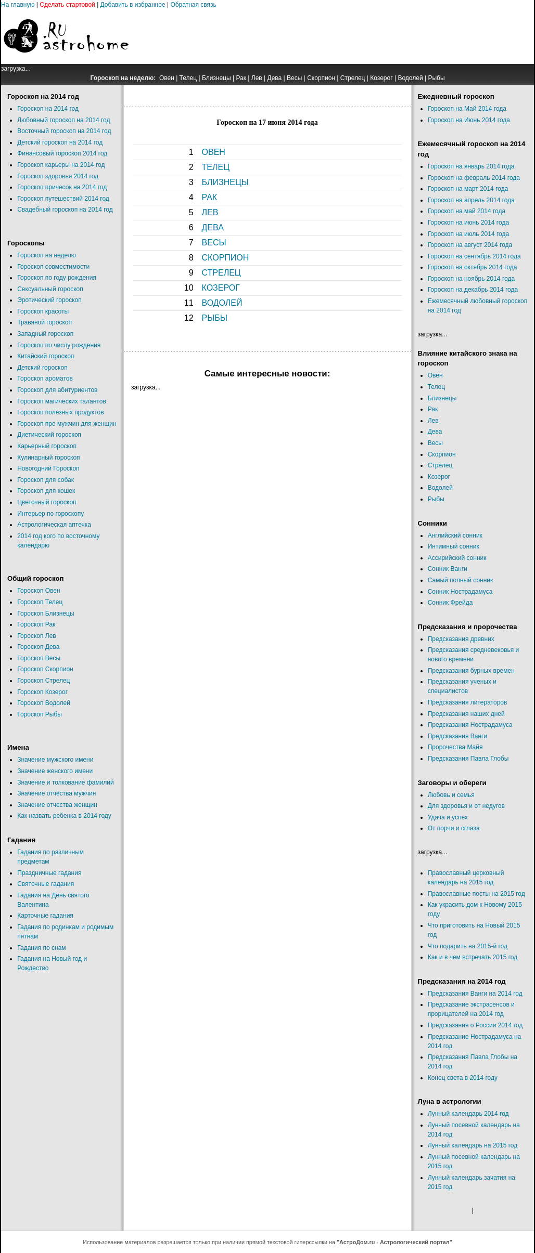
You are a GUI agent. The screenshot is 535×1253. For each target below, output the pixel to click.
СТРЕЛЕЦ (221, 272)
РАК (210, 197)
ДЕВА (213, 227)
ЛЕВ (210, 212)
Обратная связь (193, 4)
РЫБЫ (215, 318)
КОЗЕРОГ (221, 287)
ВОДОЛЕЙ (222, 302)
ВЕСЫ (214, 242)
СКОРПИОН (225, 257)
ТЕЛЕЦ (216, 167)
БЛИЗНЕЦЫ (225, 182)
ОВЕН (213, 152)
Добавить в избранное (132, 4)
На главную (17, 4)
